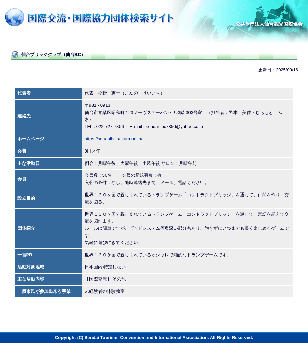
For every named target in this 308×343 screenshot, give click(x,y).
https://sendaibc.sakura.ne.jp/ (113, 138)
